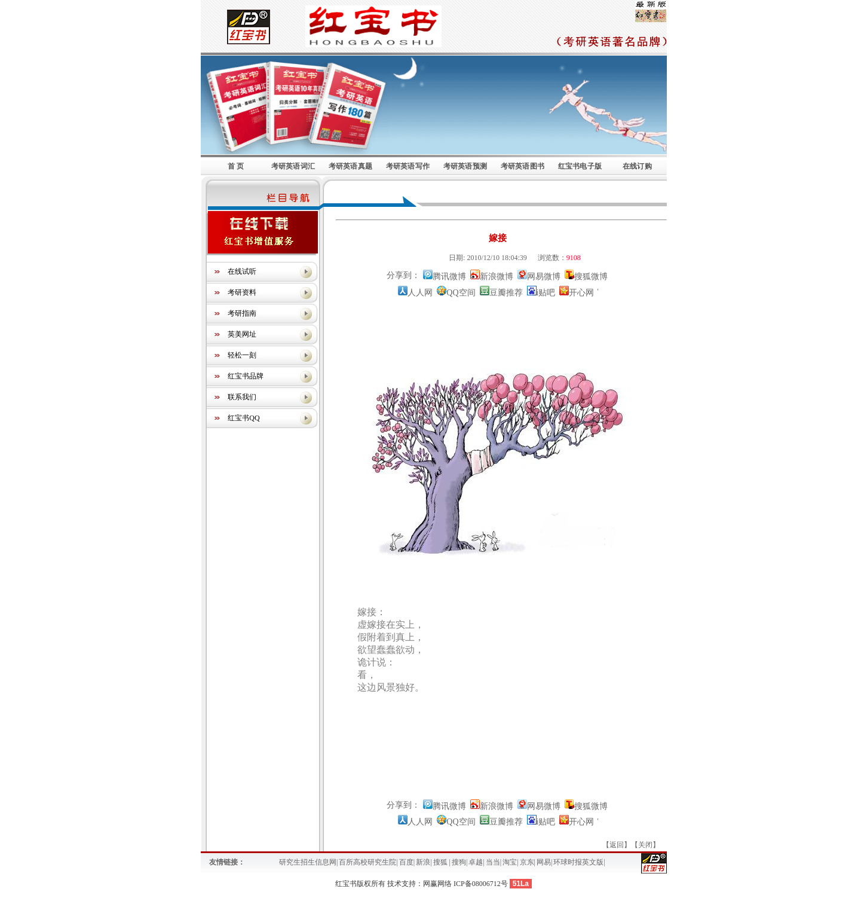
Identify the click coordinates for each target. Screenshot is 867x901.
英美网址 (242, 334)
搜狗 (459, 862)
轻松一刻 (242, 355)
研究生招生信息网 (307, 862)
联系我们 (242, 397)
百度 (406, 862)
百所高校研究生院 (367, 862)
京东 (527, 862)
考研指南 (242, 313)
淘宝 (510, 862)
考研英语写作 (408, 166)
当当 (493, 862)
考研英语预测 (465, 166)
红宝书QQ (243, 418)
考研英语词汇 (293, 166)
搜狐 (441, 862)
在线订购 (637, 166)
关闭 (645, 845)
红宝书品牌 (246, 376)
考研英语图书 (522, 166)
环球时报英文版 (578, 862)
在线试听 (242, 271)
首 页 (236, 166)
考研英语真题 (350, 166)
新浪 (423, 862)
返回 (616, 845)
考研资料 (242, 292)
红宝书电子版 (580, 166)
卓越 (475, 862)
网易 (544, 862)
